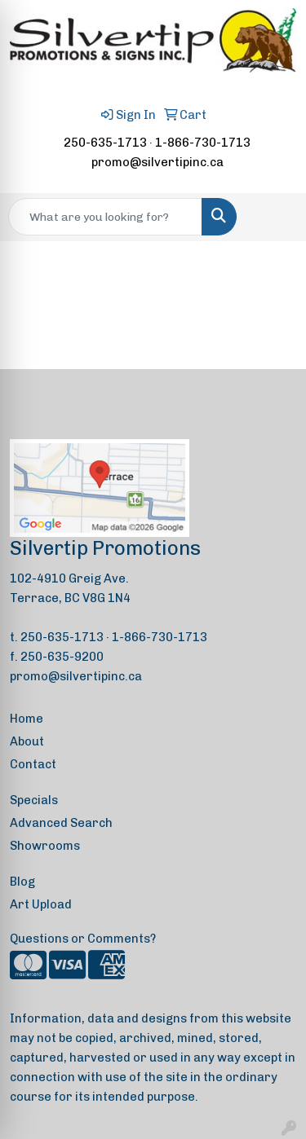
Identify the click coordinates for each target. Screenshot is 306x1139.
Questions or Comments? (83, 938)
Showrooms (45, 845)
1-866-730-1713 (203, 142)
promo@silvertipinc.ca (157, 162)
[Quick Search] (105, 216)
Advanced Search (61, 823)
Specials (34, 800)
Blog (22, 881)
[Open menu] (273, 216)
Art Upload (41, 904)
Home (26, 718)
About (27, 741)
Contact (33, 764)
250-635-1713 (105, 142)
